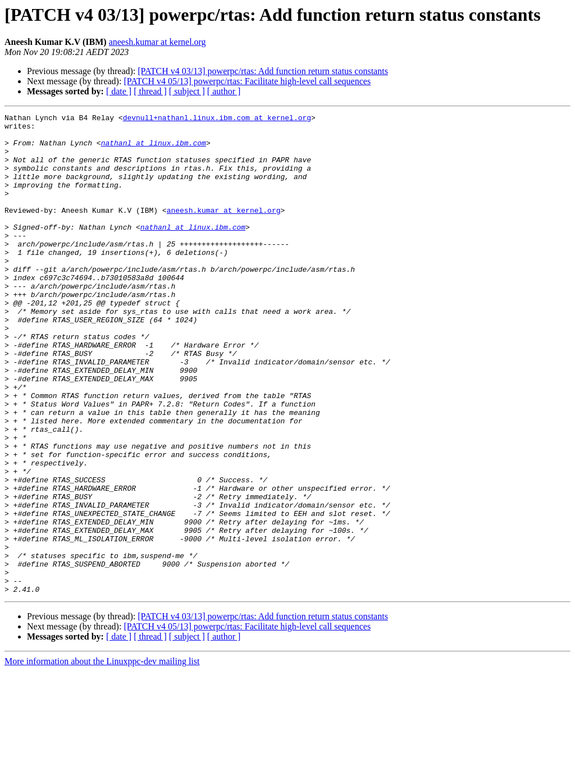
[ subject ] (187, 91)
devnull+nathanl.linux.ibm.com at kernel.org (217, 119)
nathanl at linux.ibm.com (153, 149)
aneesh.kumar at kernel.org (157, 42)
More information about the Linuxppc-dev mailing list (101, 757)
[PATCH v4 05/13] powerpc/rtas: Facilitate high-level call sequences (247, 81)
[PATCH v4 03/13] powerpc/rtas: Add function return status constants (263, 71)
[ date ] (118, 91)
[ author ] (224, 91)
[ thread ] (150, 91)
